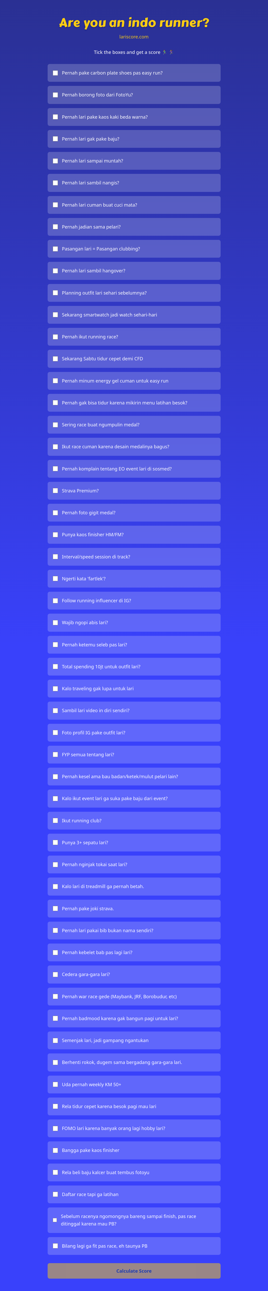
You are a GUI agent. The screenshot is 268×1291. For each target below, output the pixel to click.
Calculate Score (134, 1271)
